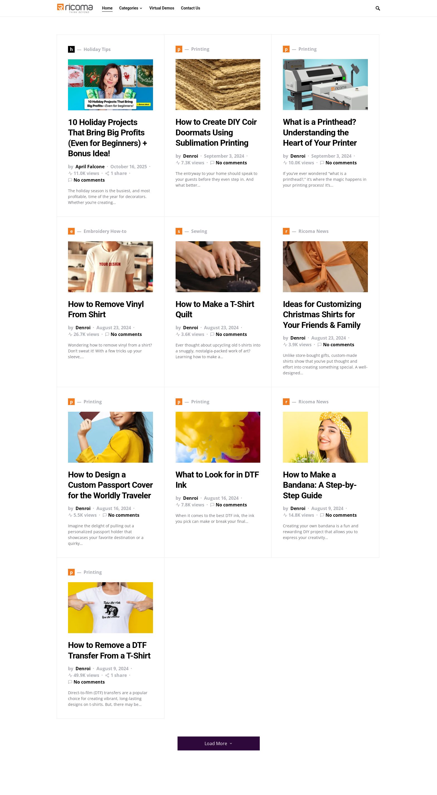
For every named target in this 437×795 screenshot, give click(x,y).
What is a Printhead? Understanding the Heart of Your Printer (319, 132)
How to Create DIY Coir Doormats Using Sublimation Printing (216, 132)
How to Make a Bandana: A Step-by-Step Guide (319, 485)
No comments (89, 180)
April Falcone (90, 167)
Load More (216, 743)
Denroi (190, 156)
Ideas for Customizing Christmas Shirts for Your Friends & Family (322, 314)
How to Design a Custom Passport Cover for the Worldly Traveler (110, 485)
